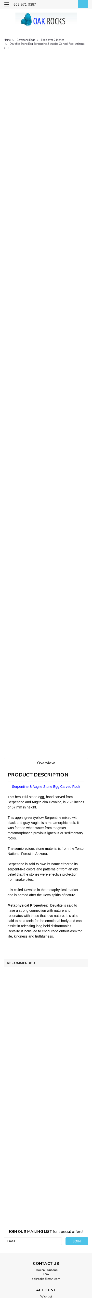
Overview (46, 763)
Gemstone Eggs (25, 40)
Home (7, 40)
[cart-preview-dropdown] (82, 4)
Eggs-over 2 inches (52, 40)
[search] (62, 5)
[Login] (72, 5)
